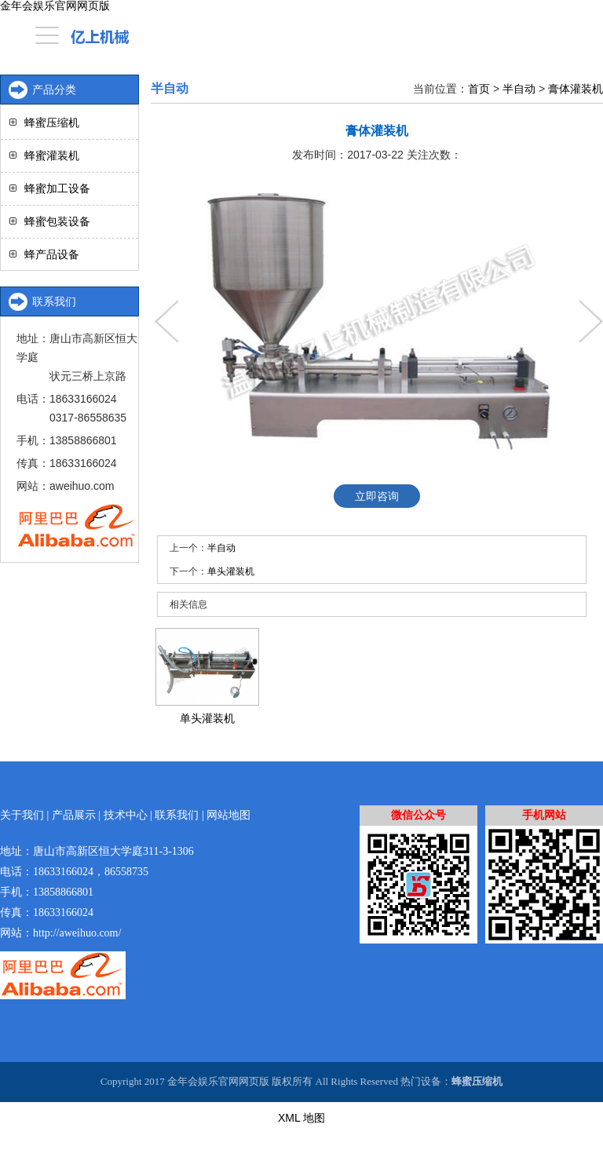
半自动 (518, 88)
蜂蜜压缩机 (51, 122)
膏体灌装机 (575, 88)
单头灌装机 (230, 571)
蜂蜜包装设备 (57, 221)
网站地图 (228, 815)
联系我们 (177, 815)
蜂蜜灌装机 (51, 155)
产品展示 (74, 815)
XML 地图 (301, 1117)
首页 (479, 88)
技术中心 (126, 815)
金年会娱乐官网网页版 (55, 6)
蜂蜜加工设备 (57, 188)
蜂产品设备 (51, 254)
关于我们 (22, 815)
